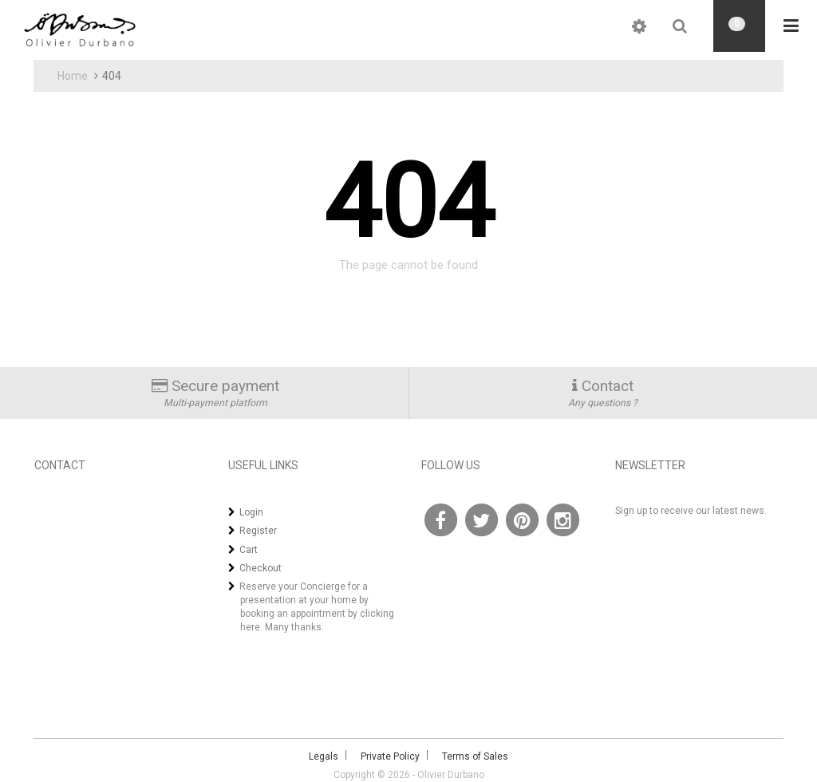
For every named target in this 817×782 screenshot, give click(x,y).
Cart (248, 549)
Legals (323, 756)
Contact (607, 386)
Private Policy (390, 756)
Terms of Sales (475, 756)
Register (258, 530)
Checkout (260, 568)
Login (251, 512)
